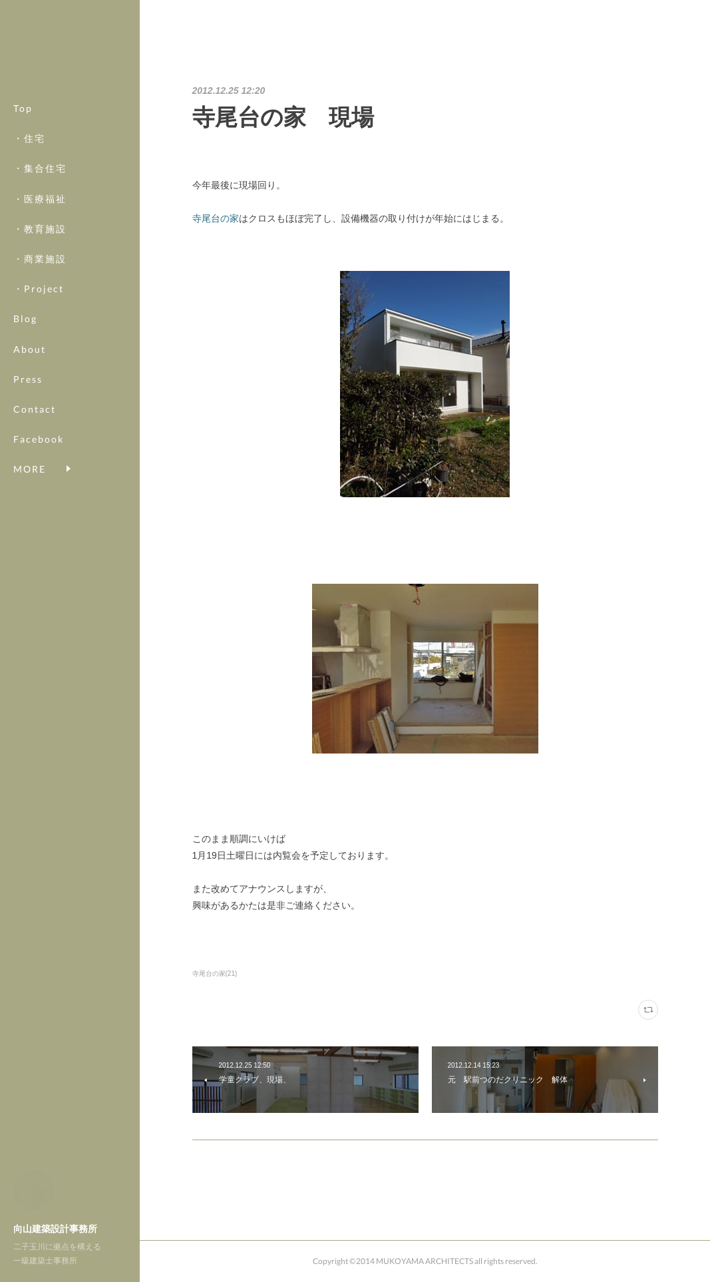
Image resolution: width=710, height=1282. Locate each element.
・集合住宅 (40, 168)
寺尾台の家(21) (215, 973)
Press (28, 379)
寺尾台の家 (215, 218)
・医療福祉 (40, 198)
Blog (25, 318)
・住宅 (29, 138)
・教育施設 (40, 228)
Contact (34, 409)
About (29, 349)
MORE (29, 439)
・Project (38, 288)
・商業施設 (40, 258)
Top (23, 108)
